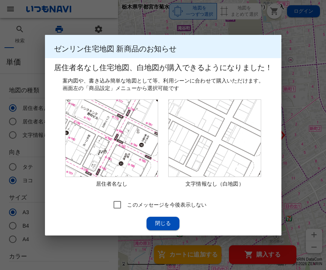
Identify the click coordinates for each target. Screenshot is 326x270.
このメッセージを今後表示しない (166, 204)
